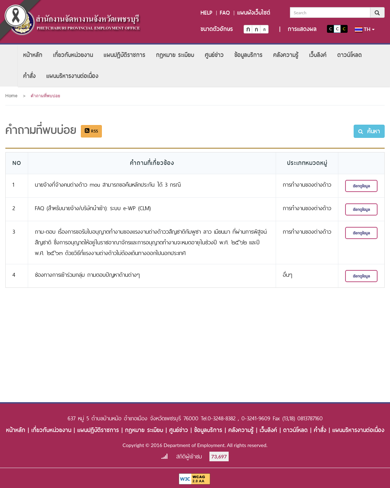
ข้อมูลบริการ (248, 55)
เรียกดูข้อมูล (361, 186)
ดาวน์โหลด (349, 55)
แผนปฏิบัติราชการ (124, 55)
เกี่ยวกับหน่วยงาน (73, 55)
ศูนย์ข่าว (214, 55)
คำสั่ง (29, 76)
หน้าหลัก (32, 55)
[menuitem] (33, 55)
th (365, 29)
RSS (91, 131)
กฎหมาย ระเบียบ (175, 55)
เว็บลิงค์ (318, 55)
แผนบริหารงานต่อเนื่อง (72, 76)
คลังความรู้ (285, 55)
